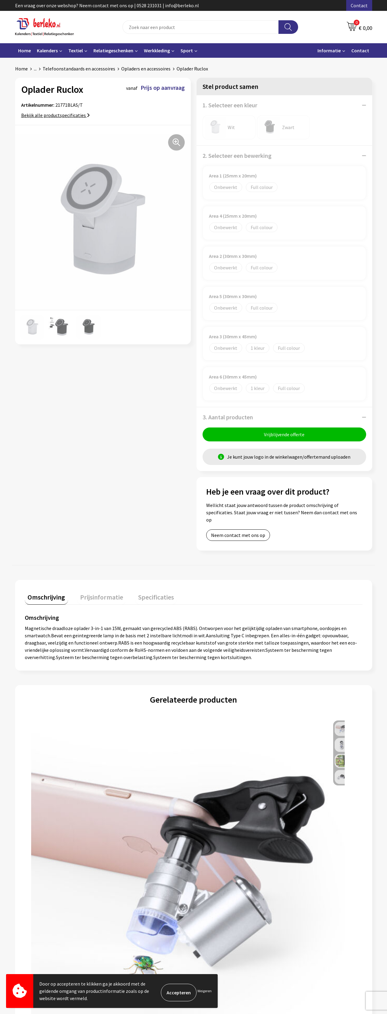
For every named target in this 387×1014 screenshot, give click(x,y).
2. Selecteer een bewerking (237, 155)
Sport (186, 50)
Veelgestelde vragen (133, 897)
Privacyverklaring (307, 906)
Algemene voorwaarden (313, 887)
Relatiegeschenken (113, 50)
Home (24, 50)
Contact (359, 5)
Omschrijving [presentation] (43, 597)
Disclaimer (300, 915)
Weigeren (204, 991)
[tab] (43, 598)
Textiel (75, 50)
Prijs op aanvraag (53, 813)
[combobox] (200, 27)
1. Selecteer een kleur (230, 105)
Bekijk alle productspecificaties (55, 115)
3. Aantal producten (228, 417)
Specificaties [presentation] (141, 597)
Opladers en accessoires (146, 69)
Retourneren (214, 906)
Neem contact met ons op (238, 538)
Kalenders (47, 50)
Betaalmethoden (219, 897)
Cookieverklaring (307, 897)
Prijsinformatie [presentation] (92, 597)
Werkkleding (157, 50)
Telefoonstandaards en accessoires (79, 69)
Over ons (121, 887)
